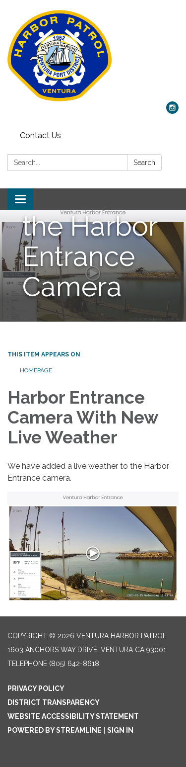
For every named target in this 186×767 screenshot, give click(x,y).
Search (144, 163)
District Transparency (53, 702)
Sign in (120, 730)
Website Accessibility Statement (73, 716)
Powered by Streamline (54, 730)
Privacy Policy (35, 688)
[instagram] (172, 111)
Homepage (36, 370)
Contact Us (40, 135)
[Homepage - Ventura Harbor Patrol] (93, 55)
